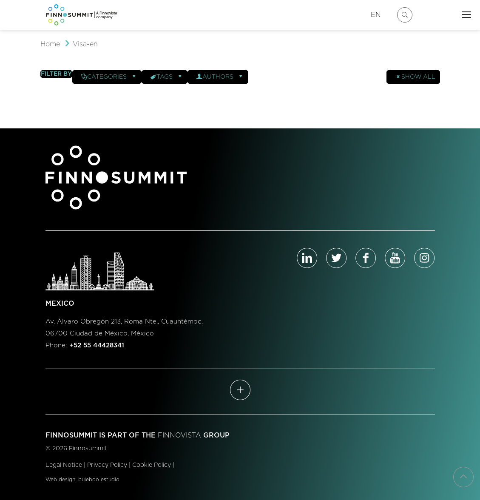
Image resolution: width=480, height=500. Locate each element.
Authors (220, 77)
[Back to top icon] (463, 477)
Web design (60, 479)
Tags (167, 77)
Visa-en (85, 44)
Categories (109, 77)
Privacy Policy (107, 465)
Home (50, 44)
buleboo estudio (98, 479)
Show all (415, 77)
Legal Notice (63, 465)
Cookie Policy (151, 465)
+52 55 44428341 (96, 345)
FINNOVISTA (179, 435)
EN (376, 14)
